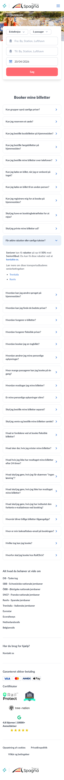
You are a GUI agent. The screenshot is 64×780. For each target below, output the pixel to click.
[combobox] (32, 41)
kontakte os (12, 259)
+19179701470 (16, 15)
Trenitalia (14, 274)
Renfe (13, 279)
